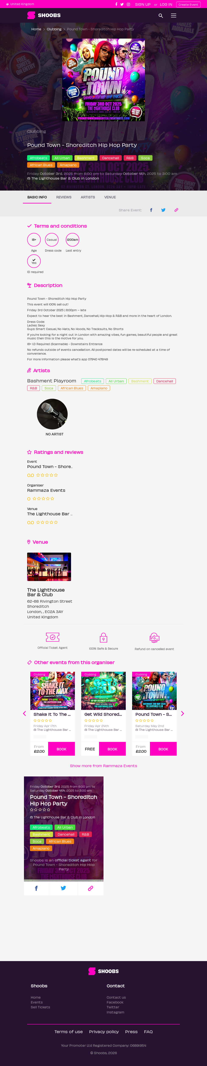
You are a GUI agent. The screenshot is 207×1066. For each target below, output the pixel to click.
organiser (103, 662)
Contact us (116, 997)
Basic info (37, 197)
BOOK (61, 749)
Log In (166, 4)
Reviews (63, 197)
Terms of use (69, 1031)
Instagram (115, 1012)
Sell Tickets (40, 1007)
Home (36, 29)
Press (131, 1031)
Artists (88, 197)
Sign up (143, 4)
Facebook (115, 1002)
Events (37, 1002)
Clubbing (54, 29)
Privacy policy (104, 1031)
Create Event (188, 4)
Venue (110, 197)
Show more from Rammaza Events (103, 765)
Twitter (113, 1007)
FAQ (148, 1031)
